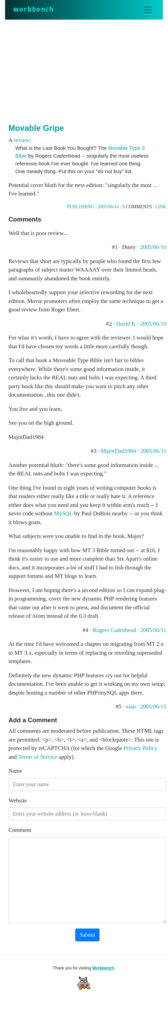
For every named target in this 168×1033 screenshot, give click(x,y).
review (21, 140)
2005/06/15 (153, 706)
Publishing (80, 206)
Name (15, 771)
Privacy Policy (140, 748)
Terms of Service (38, 757)
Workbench (103, 968)
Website (17, 800)
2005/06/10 (108, 206)
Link (160, 206)
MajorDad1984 (118, 451)
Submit (87, 935)
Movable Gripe (36, 128)
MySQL (63, 513)
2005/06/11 (153, 451)
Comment (19, 830)
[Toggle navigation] (148, 10)
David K (126, 324)
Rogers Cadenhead (114, 630)
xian (131, 706)
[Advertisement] (88, 70)
